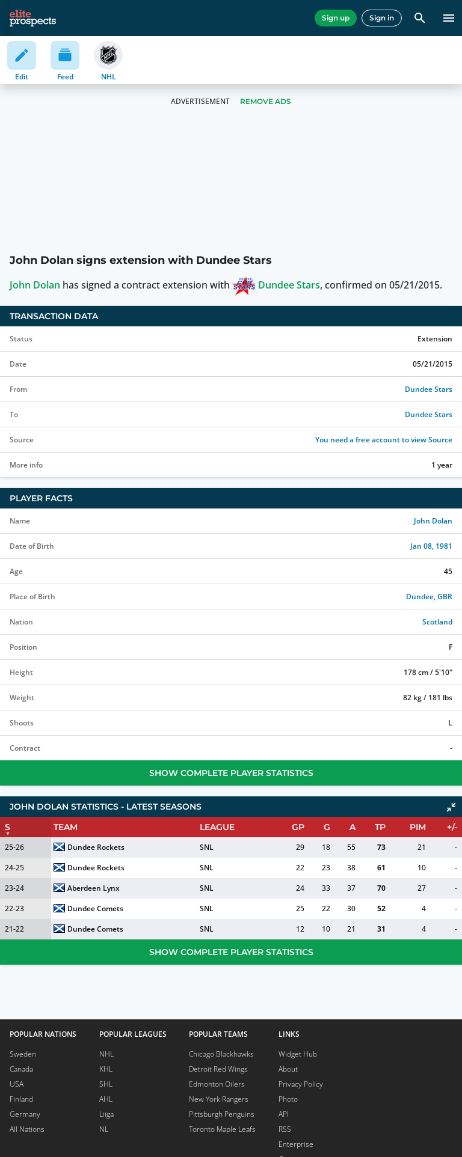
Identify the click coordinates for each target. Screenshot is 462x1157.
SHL (105, 1084)
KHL (105, 1069)
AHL (105, 1099)
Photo (288, 1099)
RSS (285, 1129)
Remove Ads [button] (265, 101)
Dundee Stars (276, 285)
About (288, 1069)
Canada (21, 1069)
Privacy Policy (301, 1084)
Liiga (106, 1114)
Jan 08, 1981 (431, 546)
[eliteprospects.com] (33, 18)
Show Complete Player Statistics (231, 773)
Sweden (23, 1054)
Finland (21, 1099)
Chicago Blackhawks (221, 1054)
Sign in (381, 17)
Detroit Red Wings (218, 1069)
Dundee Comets (95, 908)
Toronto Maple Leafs (222, 1129)
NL (103, 1129)
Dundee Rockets (96, 847)
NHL (106, 1054)
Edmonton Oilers (217, 1084)
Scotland (437, 622)
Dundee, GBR (429, 596)
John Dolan (35, 285)
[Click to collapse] (451, 807)
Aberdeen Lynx (93, 888)
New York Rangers (218, 1099)
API (284, 1114)
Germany (25, 1114)
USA (16, 1084)
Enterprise (296, 1144)
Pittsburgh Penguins (221, 1114)
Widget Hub (298, 1054)
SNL (207, 847)
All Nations (27, 1129)
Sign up (336, 17)
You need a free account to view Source (383, 440)
